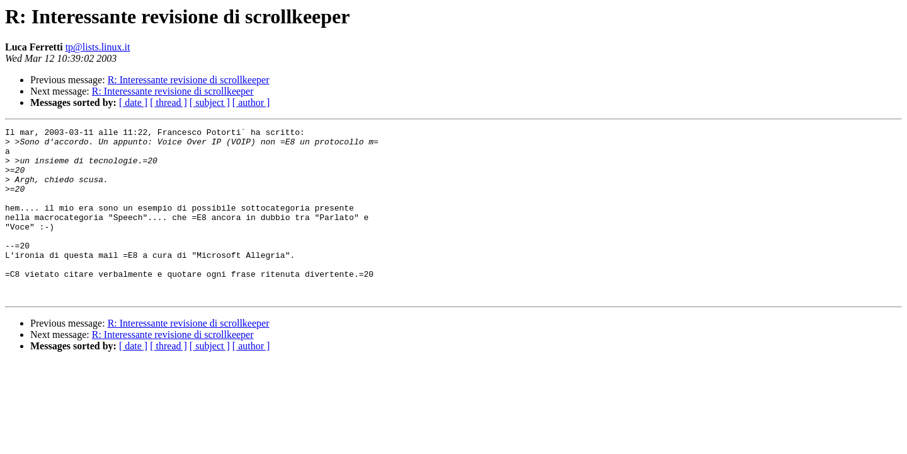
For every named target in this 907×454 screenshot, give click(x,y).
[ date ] (133, 102)
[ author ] (251, 102)
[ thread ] (168, 102)
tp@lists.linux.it (98, 47)
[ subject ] (210, 102)
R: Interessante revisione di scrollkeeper (189, 79)
